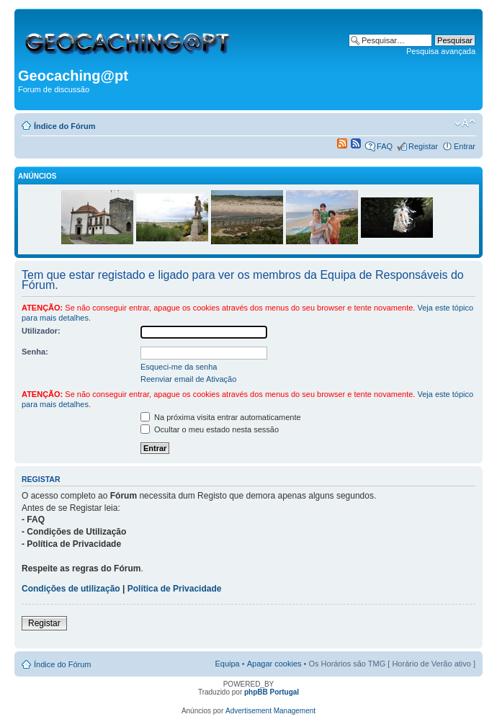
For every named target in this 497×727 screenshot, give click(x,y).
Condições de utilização (71, 589)
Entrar (464, 146)
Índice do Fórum (65, 126)
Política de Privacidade (174, 589)
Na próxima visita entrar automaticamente (220, 417)
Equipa (227, 663)
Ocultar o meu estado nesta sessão (209, 429)
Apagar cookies (274, 663)
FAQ (385, 146)
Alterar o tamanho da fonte (465, 123)
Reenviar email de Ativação (188, 379)
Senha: (35, 351)
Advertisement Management (270, 711)
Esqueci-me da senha (178, 366)
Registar (423, 146)
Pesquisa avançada (440, 51)
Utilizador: (41, 330)
